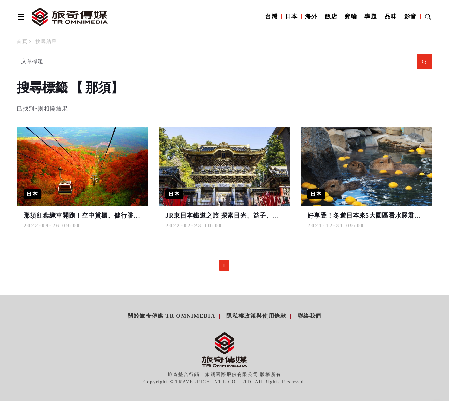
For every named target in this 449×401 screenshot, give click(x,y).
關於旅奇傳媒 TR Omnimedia (171, 316)
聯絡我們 (309, 316)
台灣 (271, 16)
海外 (311, 16)
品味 (391, 16)
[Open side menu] (20, 16)
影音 (410, 16)
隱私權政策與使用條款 (256, 316)
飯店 (331, 16)
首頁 (22, 41)
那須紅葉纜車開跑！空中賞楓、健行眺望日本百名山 (98, 215)
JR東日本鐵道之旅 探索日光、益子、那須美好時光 (238, 215)
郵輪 (351, 16)
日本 (291, 16)
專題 (370, 16)
